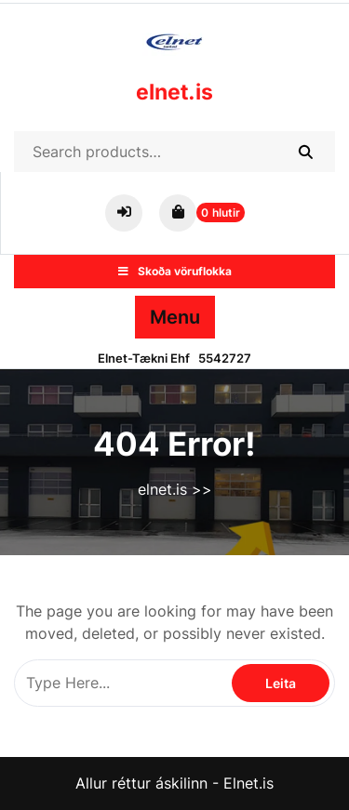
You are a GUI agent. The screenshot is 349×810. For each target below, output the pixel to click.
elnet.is (174, 92)
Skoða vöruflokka (175, 271)
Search (305, 151)
